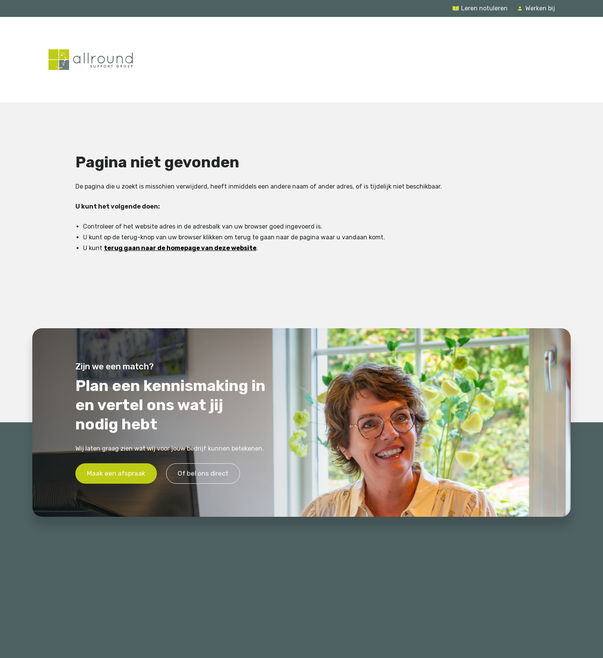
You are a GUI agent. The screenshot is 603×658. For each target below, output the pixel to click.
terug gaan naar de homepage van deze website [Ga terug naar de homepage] (180, 248)
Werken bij (540, 8)
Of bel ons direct (203, 473)
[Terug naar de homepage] (90, 59)
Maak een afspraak (116, 473)
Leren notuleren (484, 8)
